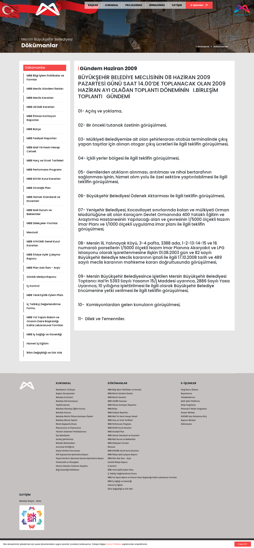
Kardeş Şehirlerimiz (64, 439)
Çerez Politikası (113, 544)
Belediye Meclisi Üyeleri (66, 420)
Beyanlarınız (186, 393)
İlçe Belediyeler (63, 435)
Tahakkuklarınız (188, 397)
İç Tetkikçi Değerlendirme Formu (44, 306)
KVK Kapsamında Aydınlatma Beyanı (72, 454)
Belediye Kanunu (63, 412)
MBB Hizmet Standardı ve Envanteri (43, 199)
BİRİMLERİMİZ (157, 5)
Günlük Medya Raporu (41, 277)
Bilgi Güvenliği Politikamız (67, 470)
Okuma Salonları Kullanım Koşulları (72, 466)
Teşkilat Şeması (63, 405)
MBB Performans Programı (44, 170)
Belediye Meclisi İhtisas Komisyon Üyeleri (74, 416)
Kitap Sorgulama (188, 405)
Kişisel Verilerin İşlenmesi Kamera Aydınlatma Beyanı (80, 458)
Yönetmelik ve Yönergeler (67, 462)
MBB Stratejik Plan (39, 188)
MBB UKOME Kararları (40, 107)
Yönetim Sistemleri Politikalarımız (71, 432)
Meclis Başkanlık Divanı (66, 424)
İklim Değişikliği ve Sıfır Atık (44, 353)
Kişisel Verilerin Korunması (68, 451)
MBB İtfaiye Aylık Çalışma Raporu (43, 256)
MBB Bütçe (34, 129)
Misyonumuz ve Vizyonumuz (68, 428)
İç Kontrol (33, 286)
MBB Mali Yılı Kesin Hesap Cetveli (43, 149)
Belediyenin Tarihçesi (65, 390)
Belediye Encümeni (64, 397)
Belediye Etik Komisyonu (67, 401)
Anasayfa (202, 46)
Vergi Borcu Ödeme (189, 390)
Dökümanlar (220, 46)
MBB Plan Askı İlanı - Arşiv (43, 268)
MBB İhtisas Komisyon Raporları (41, 118)
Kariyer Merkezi (188, 412)
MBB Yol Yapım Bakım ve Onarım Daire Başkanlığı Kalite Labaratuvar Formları (45, 321)
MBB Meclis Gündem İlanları (45, 89)
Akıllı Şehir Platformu (190, 401)
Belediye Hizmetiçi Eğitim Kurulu (70, 409)
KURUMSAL (111, 5)
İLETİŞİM (177, 5)
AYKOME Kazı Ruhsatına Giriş (194, 416)
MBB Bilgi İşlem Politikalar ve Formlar (45, 77)
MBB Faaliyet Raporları (42, 138)
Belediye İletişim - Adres (30, 501)
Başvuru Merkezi (188, 420)
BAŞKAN (93, 5)
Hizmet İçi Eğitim (38, 343)
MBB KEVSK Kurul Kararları (44, 179)
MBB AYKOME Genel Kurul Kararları (43, 243)
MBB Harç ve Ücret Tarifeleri (45, 160)
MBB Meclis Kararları (40, 98)
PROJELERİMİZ (133, 5)
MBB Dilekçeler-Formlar (42, 223)
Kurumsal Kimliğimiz (65, 447)
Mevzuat (32, 232)
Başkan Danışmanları (65, 393)
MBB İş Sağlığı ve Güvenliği (44, 334)
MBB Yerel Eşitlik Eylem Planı (45, 295)
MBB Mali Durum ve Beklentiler (39, 212)
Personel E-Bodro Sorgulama (194, 409)
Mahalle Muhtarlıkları (65, 443)
